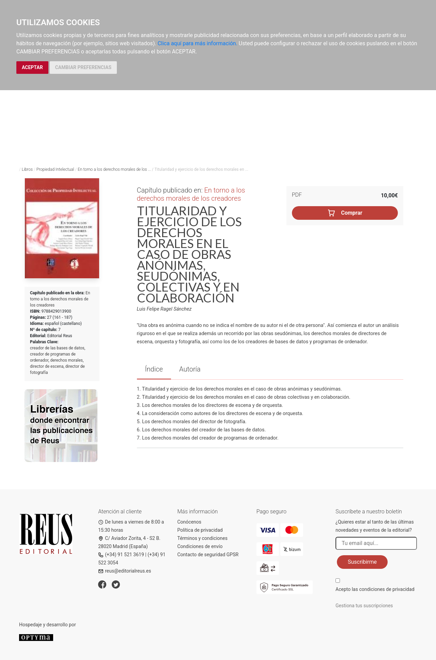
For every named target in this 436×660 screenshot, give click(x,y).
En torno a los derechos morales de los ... (114, 169)
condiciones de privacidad (386, 589)
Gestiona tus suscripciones (364, 605)
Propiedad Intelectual (55, 169)
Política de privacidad (200, 530)
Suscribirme (362, 562)
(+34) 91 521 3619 (121, 554)
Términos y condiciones (202, 538)
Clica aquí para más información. (197, 43)
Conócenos (189, 522)
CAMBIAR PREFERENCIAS (83, 67)
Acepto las (375, 589)
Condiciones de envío (200, 546)
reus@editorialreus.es (124, 571)
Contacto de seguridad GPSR (208, 554)
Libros (27, 169)
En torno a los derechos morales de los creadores (60, 299)
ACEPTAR (32, 67)
